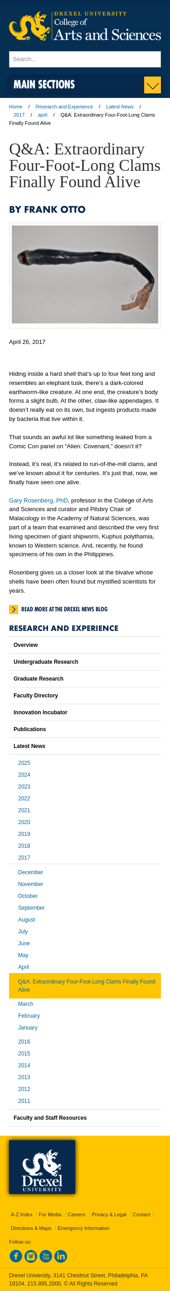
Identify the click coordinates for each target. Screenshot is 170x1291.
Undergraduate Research (46, 662)
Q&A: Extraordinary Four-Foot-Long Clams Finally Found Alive (86, 985)
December (30, 872)
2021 (24, 810)
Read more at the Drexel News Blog (64, 609)
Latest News (120, 106)
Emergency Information (83, 1228)
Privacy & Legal (109, 1214)
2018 (24, 846)
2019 (24, 834)
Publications (30, 729)
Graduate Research (38, 679)
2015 (24, 1053)
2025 (24, 763)
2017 (19, 115)
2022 (24, 798)
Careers (76, 1214)
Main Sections (44, 84)
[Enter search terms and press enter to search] (85, 59)
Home (15, 106)
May (23, 955)
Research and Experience (64, 106)
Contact (141, 1214)
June (24, 943)
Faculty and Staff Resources (50, 1118)
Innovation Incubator (41, 712)
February (29, 1016)
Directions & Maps (31, 1228)
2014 (24, 1065)
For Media (50, 1214)
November (30, 884)
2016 (24, 1042)
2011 (24, 1101)
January (28, 1028)
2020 (24, 822)
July (23, 931)
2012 (24, 1089)
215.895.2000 (44, 1284)
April (23, 967)
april (43, 115)
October (28, 896)
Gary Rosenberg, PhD (38, 500)
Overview (26, 645)
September (31, 908)
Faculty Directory (36, 695)
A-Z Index (22, 1214)
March (25, 1004)
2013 (24, 1077)
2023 (24, 787)
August (26, 920)
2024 (24, 775)
